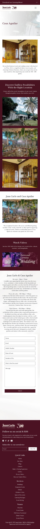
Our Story (20, 461)
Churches (20, 507)
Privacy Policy (20, 474)
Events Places (20, 518)
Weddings (20, 484)
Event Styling (20, 500)
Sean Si (28, 524)
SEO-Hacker (30, 522)
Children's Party (20, 492)
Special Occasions (20, 495)
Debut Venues (20, 515)
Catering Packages (20, 497)
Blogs (20, 464)
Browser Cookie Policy (20, 477)
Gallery (20, 471)
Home (20, 458)
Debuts (20, 489)
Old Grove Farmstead (20, 513)
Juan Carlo (19, 522)
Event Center (20, 510)
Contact (20, 466)
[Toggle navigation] (36, 7)
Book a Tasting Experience (20, 469)
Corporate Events (20, 487)
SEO (24, 522)
